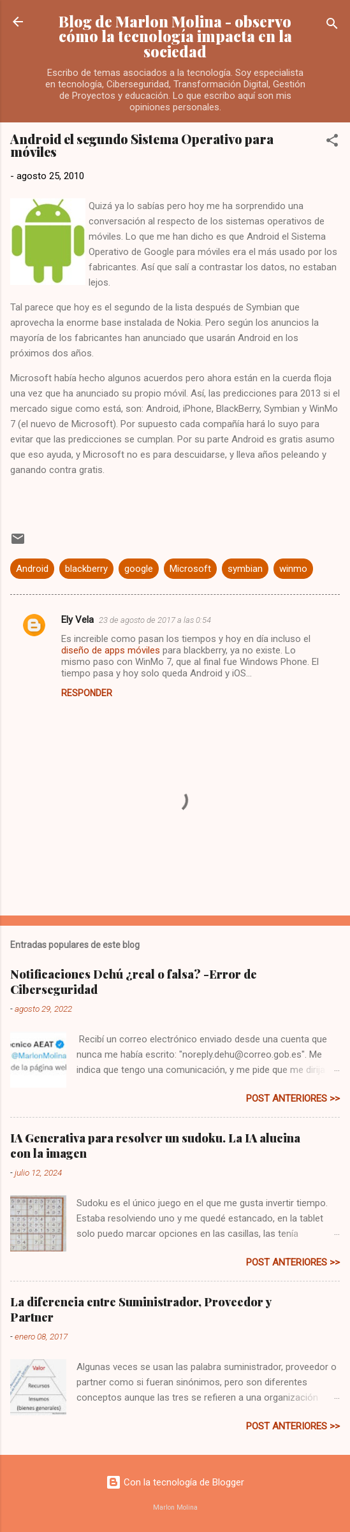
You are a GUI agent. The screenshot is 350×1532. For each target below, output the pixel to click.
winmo (293, 568)
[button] (332, 142)
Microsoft (190, 568)
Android (32, 568)
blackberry (86, 568)
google (138, 568)
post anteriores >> (293, 1098)
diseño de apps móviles (110, 650)
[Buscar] (332, 25)
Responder (86, 693)
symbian (245, 568)
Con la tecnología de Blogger (175, 1482)
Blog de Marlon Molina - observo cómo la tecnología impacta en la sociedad (175, 36)
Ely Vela (77, 619)
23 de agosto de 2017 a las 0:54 (155, 620)
